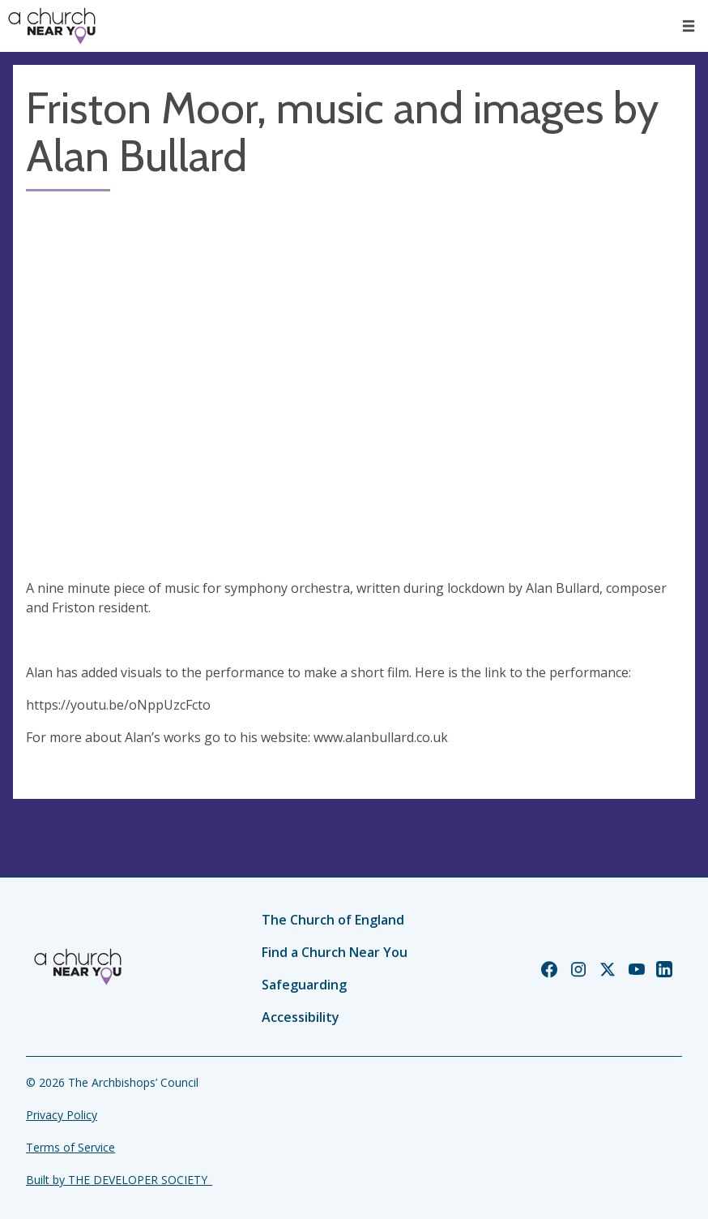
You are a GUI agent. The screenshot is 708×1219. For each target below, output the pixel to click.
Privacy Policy (61, 1114)
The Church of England (333, 920)
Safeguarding (304, 985)
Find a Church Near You (334, 952)
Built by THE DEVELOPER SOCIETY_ (119, 1179)
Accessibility (300, 1017)
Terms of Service (70, 1147)
